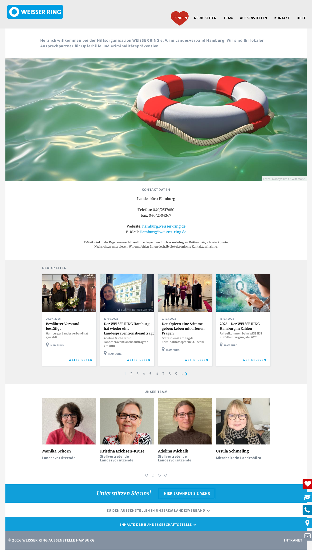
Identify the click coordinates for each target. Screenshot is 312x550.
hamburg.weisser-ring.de (164, 226)
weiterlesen (81, 360)
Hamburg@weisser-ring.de (163, 232)
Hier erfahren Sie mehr (187, 493)
